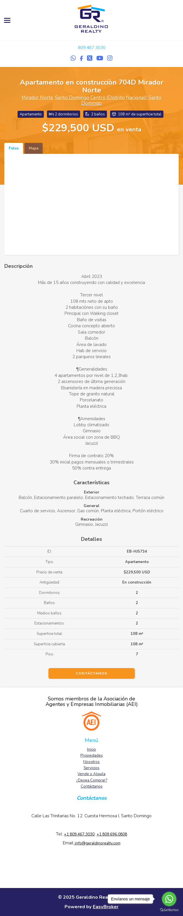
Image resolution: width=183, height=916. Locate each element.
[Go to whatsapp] (169, 899)
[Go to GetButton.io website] (169, 910)
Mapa (33, 148)
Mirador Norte (37, 97)
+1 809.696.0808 (112, 834)
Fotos (14, 148)
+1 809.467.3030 (79, 834)
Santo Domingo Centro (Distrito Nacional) (101, 97)
